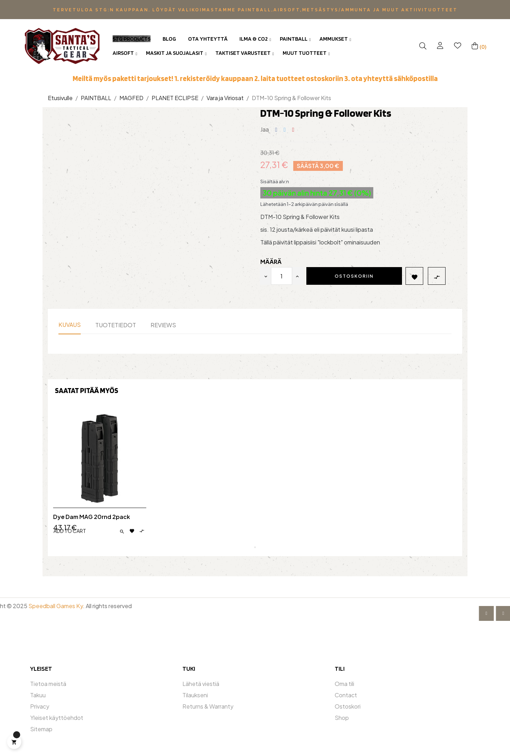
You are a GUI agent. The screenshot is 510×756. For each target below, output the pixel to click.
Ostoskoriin (354, 276)
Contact (346, 695)
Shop (342, 717)
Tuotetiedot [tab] (115, 325)
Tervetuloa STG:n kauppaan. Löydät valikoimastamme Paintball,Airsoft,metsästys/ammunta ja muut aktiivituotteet (255, 9)
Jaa (276, 129)
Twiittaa (285, 129)
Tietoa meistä (48, 683)
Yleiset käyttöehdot (56, 717)
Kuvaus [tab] (69, 324)
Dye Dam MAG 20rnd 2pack (91, 516)
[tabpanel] (100, 478)
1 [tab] (255, 547)
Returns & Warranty (207, 706)
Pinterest (293, 129)
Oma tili (344, 683)
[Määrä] (281, 276)
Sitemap (41, 729)
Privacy (39, 706)
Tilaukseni (195, 695)
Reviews (163, 325)
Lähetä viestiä (200, 683)
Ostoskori (348, 706)
